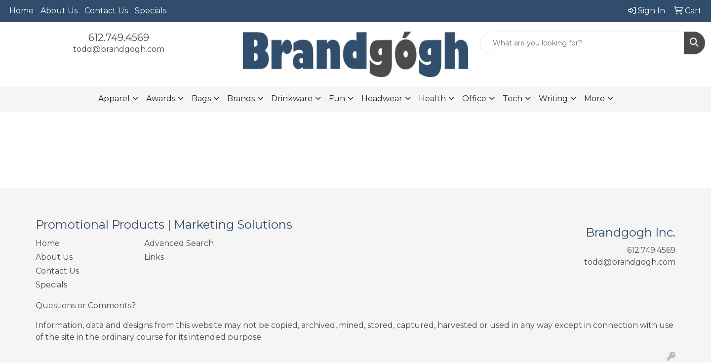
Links (154, 257)
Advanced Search (179, 243)
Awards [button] (160, 98)
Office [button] (474, 98)
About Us (59, 10)
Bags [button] (201, 98)
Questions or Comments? (86, 305)
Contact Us (106, 10)
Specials (150, 10)
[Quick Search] (582, 43)
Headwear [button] (381, 98)
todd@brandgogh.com (118, 49)
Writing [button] (553, 98)
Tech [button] (512, 98)
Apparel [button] (114, 98)
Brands (241, 98)
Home (21, 10)
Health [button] (432, 98)
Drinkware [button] (292, 98)
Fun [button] (337, 98)
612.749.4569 (118, 37)
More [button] (594, 98)
